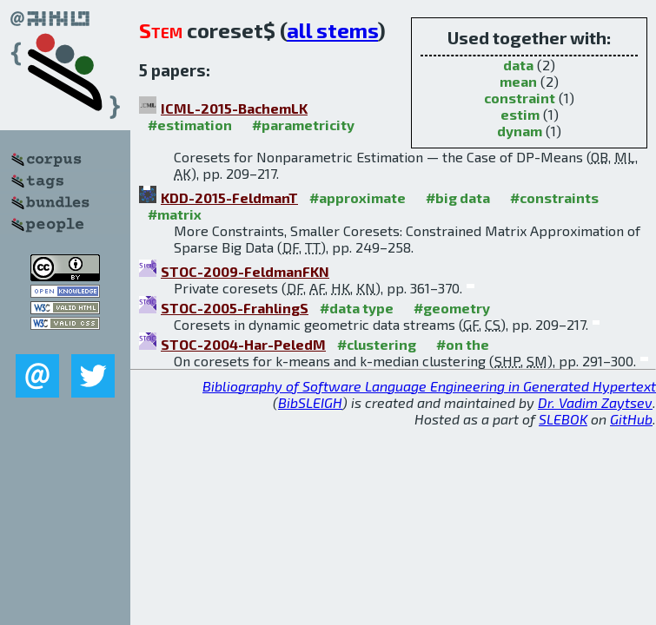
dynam (519, 130)
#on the (462, 344)
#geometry (452, 307)
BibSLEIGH (310, 402)
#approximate (357, 197)
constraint (519, 97)
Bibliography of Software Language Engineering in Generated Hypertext (429, 386)
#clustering (376, 344)
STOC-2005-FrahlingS (234, 307)
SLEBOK (563, 419)
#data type (357, 307)
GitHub (631, 419)
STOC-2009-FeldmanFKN (245, 271)
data (518, 64)
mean (518, 81)
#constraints (554, 197)
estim (520, 114)
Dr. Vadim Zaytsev (595, 402)
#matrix (175, 214)
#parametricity (303, 124)
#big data (458, 197)
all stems (332, 30)
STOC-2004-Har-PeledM (243, 344)
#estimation (190, 124)
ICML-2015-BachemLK (234, 108)
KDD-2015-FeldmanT (229, 197)
